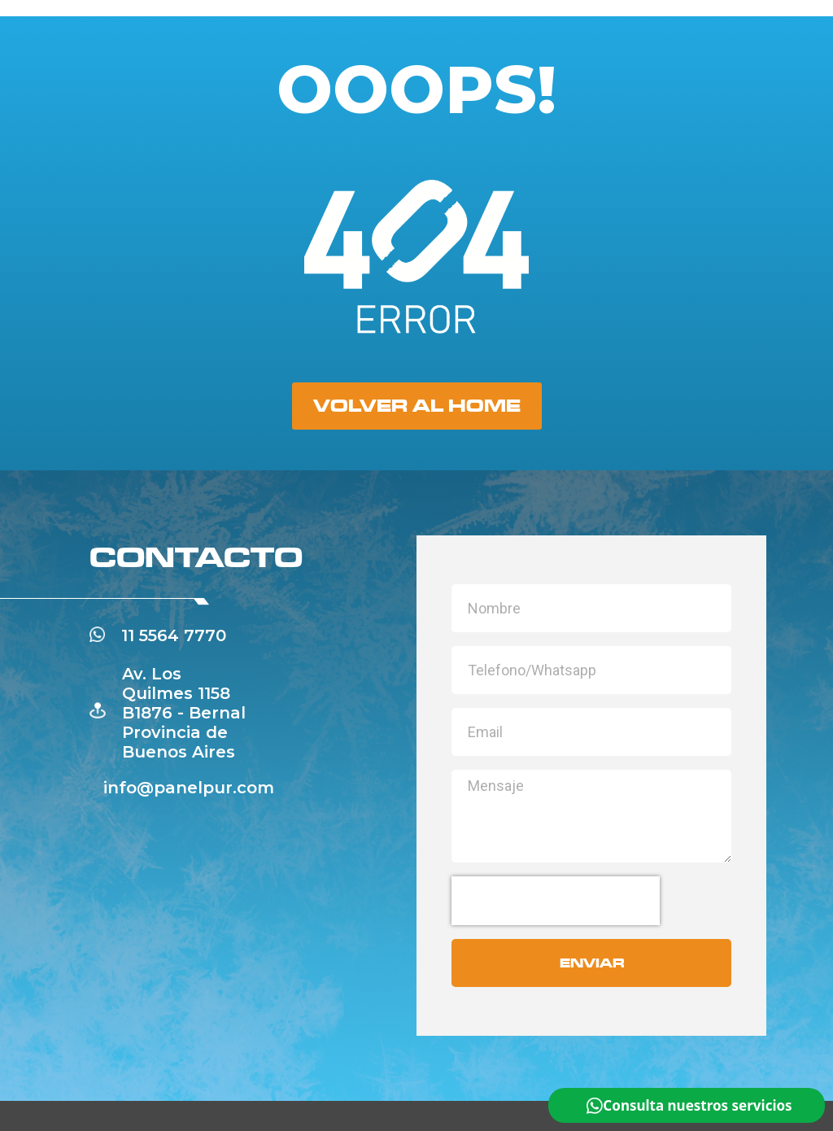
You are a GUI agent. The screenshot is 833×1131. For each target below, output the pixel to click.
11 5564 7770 (173, 635)
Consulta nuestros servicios (697, 1105)
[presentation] (555, 900)
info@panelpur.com (188, 787)
